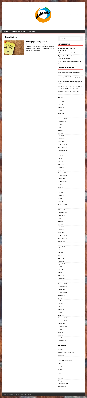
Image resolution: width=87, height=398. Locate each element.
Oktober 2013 (61, 323)
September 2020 (62, 212)
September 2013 (62, 326)
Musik (59, 363)
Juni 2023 (60, 127)
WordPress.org (62, 386)
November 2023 (62, 119)
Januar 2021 (61, 201)
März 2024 (61, 107)
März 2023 (61, 136)
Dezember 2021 (62, 173)
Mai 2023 (60, 130)
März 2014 (61, 309)
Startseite (6, 31)
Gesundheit (61, 355)
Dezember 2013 (62, 318)
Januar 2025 (61, 102)
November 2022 (62, 147)
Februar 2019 (61, 261)
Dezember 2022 (62, 144)
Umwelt (60, 369)
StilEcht (60, 366)
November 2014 (62, 286)
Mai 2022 (60, 158)
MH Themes (28, 394)
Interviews (60, 358)
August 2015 (61, 264)
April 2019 (60, 255)
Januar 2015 (61, 281)
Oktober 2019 (61, 241)
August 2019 (61, 247)
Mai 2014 (60, 303)
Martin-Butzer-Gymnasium (65, 361)
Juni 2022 (60, 156)
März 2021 (61, 195)
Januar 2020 (61, 232)
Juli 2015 (60, 266)
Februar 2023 (61, 139)
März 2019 (61, 258)
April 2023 (60, 133)
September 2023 (62, 121)
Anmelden (60, 378)
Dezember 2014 (62, 284)
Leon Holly (61, 77)
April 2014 (60, 306)
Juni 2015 (60, 269)
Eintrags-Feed (61, 381)
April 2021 (60, 193)
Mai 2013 (60, 335)
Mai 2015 (60, 272)
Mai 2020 (60, 221)
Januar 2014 (61, 315)
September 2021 (62, 181)
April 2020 (60, 224)
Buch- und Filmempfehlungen (66, 352)
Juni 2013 (60, 332)
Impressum (32, 31)
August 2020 (61, 215)
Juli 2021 (60, 184)
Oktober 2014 (61, 289)
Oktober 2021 (61, 178)
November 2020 (62, 207)
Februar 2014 (61, 312)
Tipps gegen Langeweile (36, 41)
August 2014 (61, 295)
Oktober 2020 (61, 210)
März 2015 (61, 275)
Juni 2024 (60, 104)
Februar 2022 (61, 167)
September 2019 (62, 244)
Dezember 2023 (62, 116)
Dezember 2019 (62, 235)
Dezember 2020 (62, 204)
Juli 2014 (60, 298)
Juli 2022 (60, 153)
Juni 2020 (60, 218)
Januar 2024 (61, 113)
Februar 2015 (61, 278)
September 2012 (62, 340)
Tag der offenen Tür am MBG (66, 56)
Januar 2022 (61, 170)
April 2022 (60, 161)
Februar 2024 (61, 110)
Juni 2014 (60, 301)
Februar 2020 (61, 230)
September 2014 (62, 292)
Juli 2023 (60, 124)
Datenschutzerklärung (19, 31)
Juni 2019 (60, 249)
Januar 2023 (61, 141)
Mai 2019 (60, 252)
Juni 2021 (60, 187)
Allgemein (60, 349)
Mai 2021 (60, 190)
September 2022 (62, 150)
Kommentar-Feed (63, 383)
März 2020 (61, 227)
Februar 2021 (61, 198)
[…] (41, 50)
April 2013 (60, 338)
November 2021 (62, 176)
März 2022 (61, 164)
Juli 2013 (60, 329)
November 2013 (62, 321)
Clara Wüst (61, 72)
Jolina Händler (39, 44)
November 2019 (62, 238)
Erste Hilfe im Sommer (64, 58)
